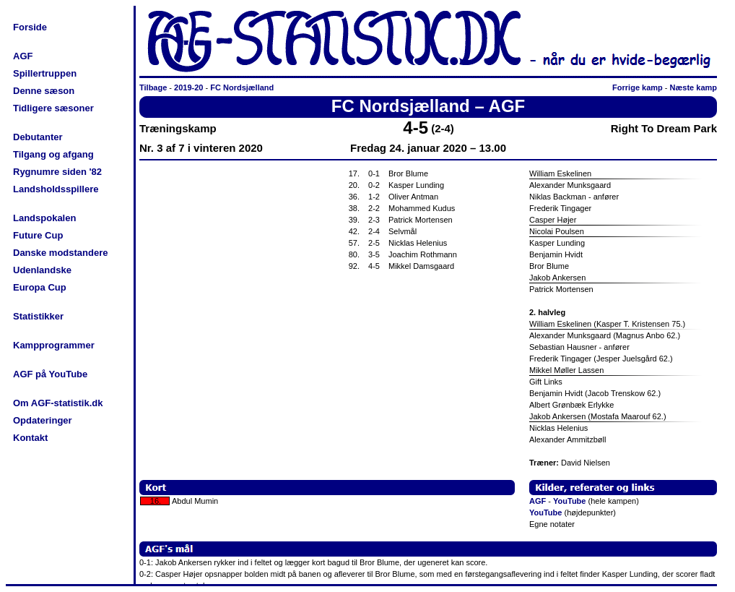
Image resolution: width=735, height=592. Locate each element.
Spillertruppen (45, 73)
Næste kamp (693, 87)
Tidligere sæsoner (53, 108)
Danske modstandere (60, 252)
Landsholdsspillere (55, 189)
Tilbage (153, 87)
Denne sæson (43, 90)
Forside (30, 27)
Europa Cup (39, 287)
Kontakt (30, 437)
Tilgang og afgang (53, 154)
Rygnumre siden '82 (57, 171)
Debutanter (38, 137)
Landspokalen (44, 218)
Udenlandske (42, 270)
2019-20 (188, 87)
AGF (22, 56)
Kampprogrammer (54, 345)
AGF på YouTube (50, 374)
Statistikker (38, 316)
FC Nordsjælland (242, 87)
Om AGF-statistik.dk (58, 403)
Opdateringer (42, 420)
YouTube (569, 501)
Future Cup (38, 235)
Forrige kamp (637, 87)
